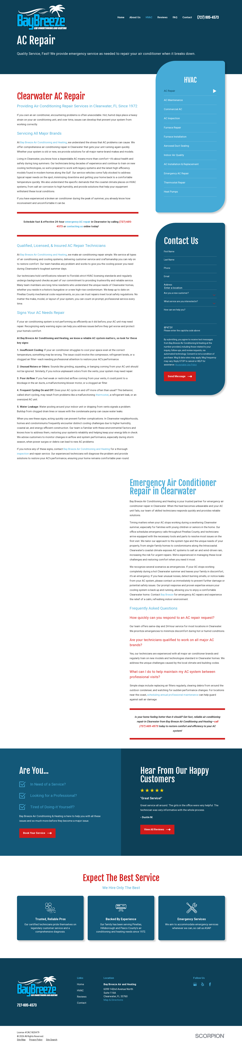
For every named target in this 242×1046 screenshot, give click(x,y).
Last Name (169, 259)
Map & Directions (113, 999)
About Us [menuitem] (134, 17)
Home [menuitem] (120, 17)
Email (166, 276)
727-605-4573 (27, 1005)
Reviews (81, 996)
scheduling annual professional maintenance (177, 694)
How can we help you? (174, 309)
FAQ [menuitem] (175, 17)
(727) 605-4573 (208, 17)
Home (80, 984)
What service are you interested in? (181, 301)
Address (168, 284)
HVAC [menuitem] (149, 17)
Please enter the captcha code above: (182, 330)
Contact (81, 1002)
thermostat (102, 394)
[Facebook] (210, 984)
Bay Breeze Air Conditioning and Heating (43, 142)
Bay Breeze (172, 594)
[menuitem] (190, 91)
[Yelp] (202, 984)
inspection (23, 453)
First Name (169, 251)
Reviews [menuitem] (162, 17)
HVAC (80, 990)
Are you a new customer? (176, 293)
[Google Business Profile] (195, 984)
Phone (167, 268)
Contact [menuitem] (187, 17)
